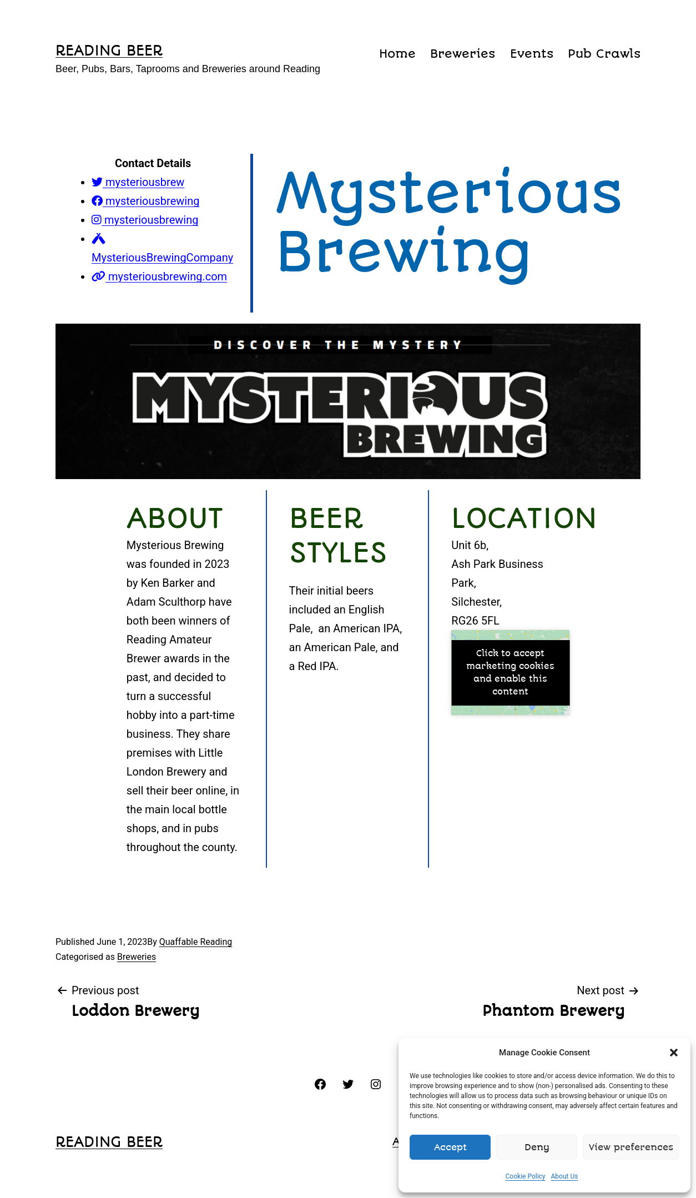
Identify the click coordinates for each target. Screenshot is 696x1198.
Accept (450, 1147)
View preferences (631, 1147)
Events (531, 54)
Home (397, 54)
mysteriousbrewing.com (159, 276)
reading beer (109, 50)
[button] (673, 1052)
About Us (564, 1176)
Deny (536, 1147)
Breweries (462, 54)
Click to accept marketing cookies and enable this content (510, 672)
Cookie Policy (526, 1176)
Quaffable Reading (195, 942)
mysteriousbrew (138, 182)
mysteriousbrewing (145, 201)
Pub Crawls (604, 54)
